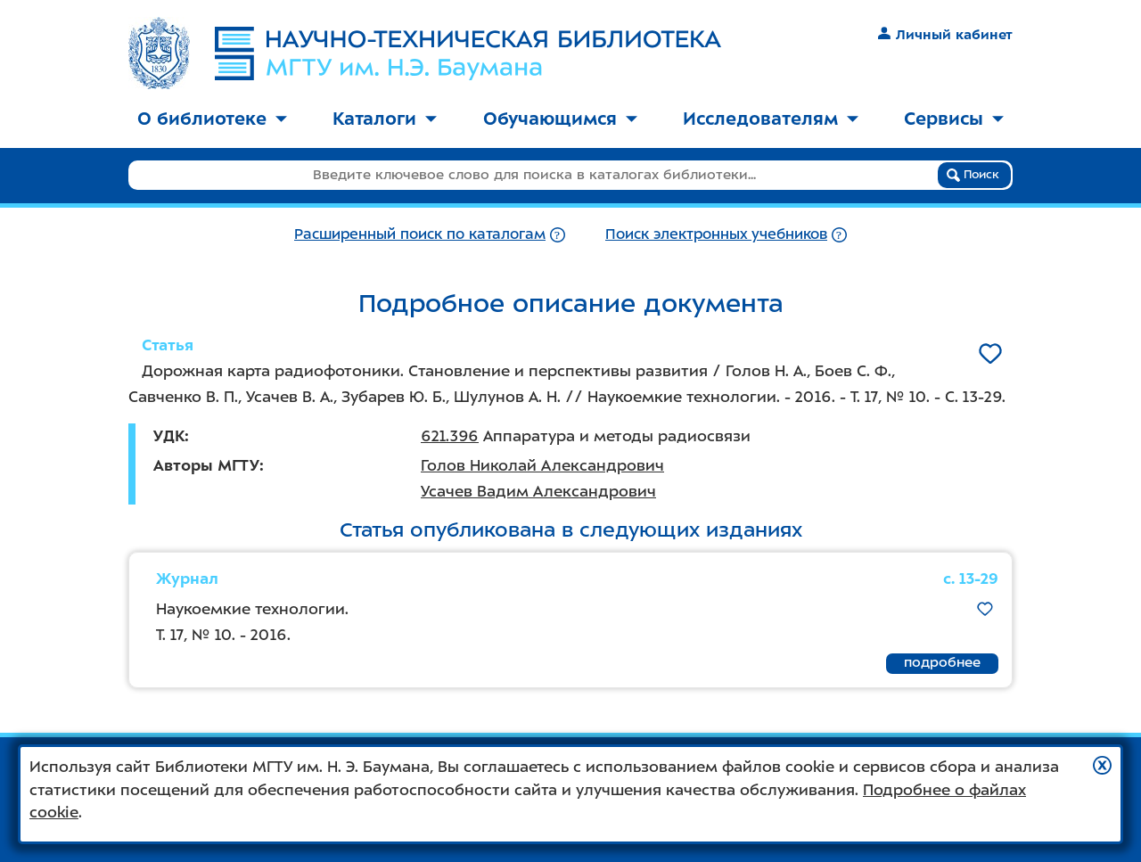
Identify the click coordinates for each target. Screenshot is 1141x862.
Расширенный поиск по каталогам (420, 234)
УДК (169, 436)
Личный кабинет (945, 35)
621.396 (450, 436)
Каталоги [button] (384, 118)
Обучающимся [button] (560, 118)
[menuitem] (212, 120)
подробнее (942, 662)
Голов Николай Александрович (542, 465)
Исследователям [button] (770, 118)
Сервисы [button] (954, 118)
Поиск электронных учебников (716, 234)
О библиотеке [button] (212, 118)
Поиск (973, 175)
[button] (1102, 765)
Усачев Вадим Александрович (538, 491)
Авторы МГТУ (206, 465)
